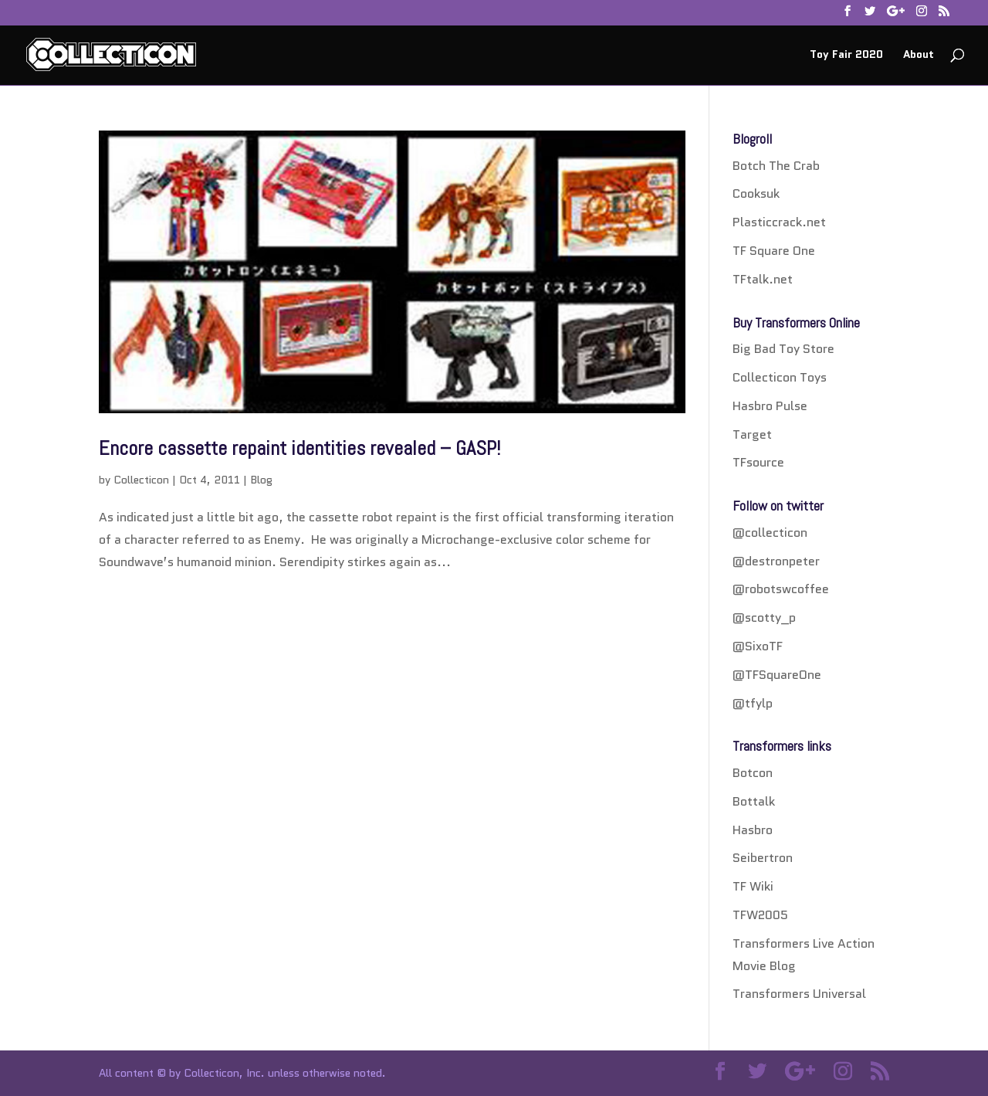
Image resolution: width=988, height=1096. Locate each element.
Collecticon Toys (780, 377)
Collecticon (141, 479)
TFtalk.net (763, 279)
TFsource (758, 462)
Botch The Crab (776, 166)
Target (752, 434)
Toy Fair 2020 (846, 55)
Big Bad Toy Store (783, 349)
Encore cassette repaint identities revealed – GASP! (299, 448)
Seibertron (763, 858)
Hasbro (753, 830)
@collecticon (770, 532)
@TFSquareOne (777, 675)
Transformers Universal (799, 994)
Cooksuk (756, 193)
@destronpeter (776, 561)
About (918, 55)
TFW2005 (760, 915)
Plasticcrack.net (779, 222)
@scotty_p (764, 617)
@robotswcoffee (781, 589)
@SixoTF (758, 646)
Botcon (753, 773)
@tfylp (753, 703)
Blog (261, 479)
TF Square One (774, 251)
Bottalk (754, 801)
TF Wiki (753, 886)
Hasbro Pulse (770, 406)
